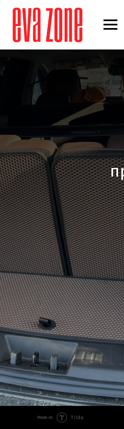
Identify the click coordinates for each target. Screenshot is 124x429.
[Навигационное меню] (110, 24)
